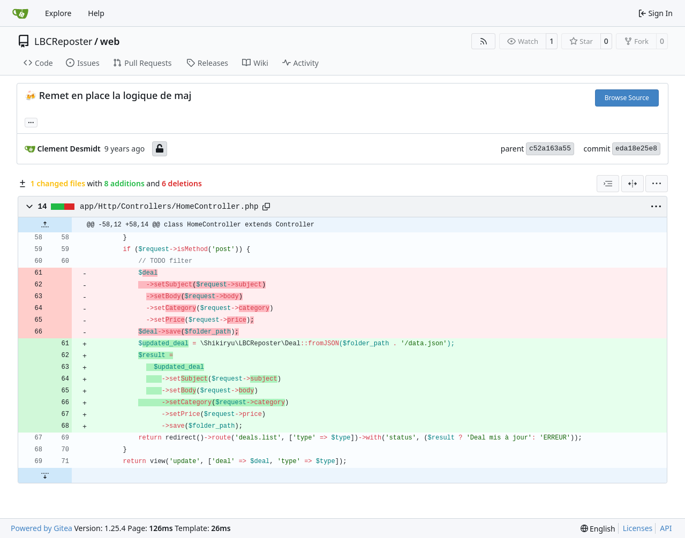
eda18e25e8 (636, 149)
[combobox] (608, 183)
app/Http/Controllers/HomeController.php (169, 206)
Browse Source (627, 97)
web (110, 41)
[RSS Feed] (483, 41)
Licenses (638, 528)
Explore (58, 13)
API (666, 528)
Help (96, 13)
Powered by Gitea (41, 528)
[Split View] (632, 183)
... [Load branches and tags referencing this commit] (31, 121)
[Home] (20, 13)
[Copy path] (266, 206)
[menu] (656, 183)
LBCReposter (63, 41)
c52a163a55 (550, 149)
